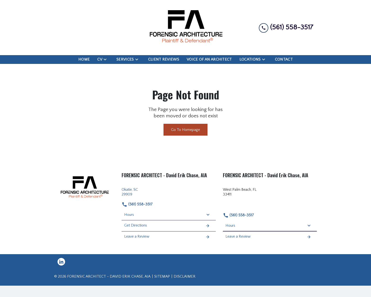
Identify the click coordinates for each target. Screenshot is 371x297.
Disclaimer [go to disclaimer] (184, 276)
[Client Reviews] (163, 59)
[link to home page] (185, 27)
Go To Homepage (185, 130)
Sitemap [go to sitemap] (162, 276)
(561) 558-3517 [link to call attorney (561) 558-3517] (137, 204)
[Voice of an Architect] (209, 59)
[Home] (84, 59)
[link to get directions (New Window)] (169, 192)
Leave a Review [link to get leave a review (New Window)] (167, 237)
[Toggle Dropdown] (106, 59)
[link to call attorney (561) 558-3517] (286, 27)
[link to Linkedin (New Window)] (61, 262)
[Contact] (284, 59)
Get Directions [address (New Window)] (167, 226)
